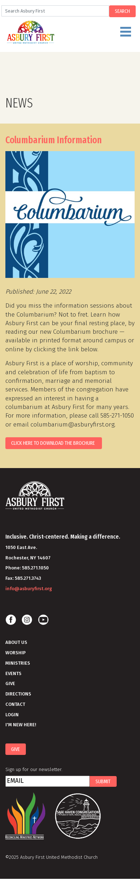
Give (10, 683)
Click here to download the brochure (53, 443)
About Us (16, 642)
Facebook (10, 620)
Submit (103, 781)
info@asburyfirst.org (28, 588)
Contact (15, 704)
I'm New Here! (20, 724)
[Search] (55, 10)
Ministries (17, 663)
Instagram (27, 620)
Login (12, 714)
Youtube (43, 620)
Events (13, 673)
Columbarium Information (53, 140)
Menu (77, 35)
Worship (15, 652)
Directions (18, 694)
